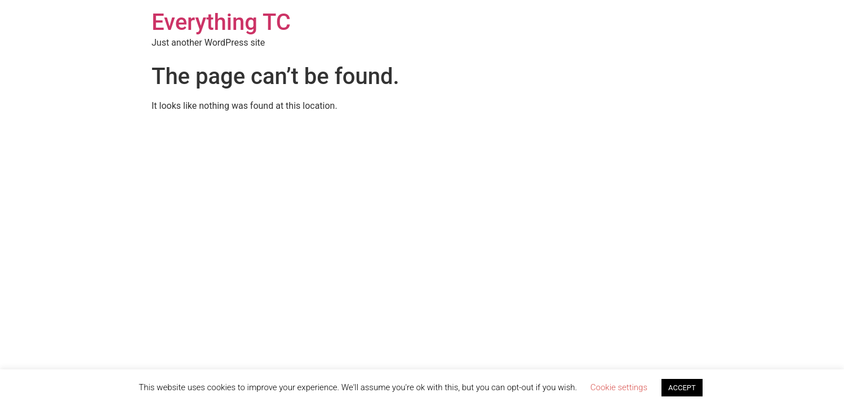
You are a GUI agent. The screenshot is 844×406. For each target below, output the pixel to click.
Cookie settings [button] (618, 387)
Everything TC (221, 22)
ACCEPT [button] (682, 387)
